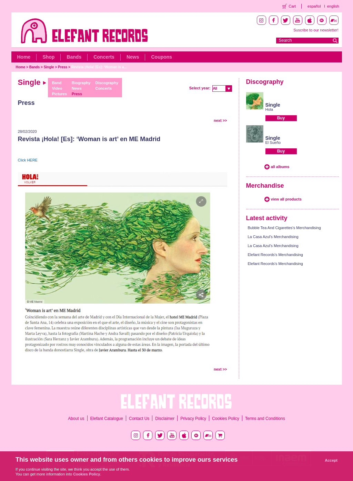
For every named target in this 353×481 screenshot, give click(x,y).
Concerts (103, 57)
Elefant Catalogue (106, 418)
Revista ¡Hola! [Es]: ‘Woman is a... (99, 67)
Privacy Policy (193, 418)
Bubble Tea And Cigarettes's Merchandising (284, 228)
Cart (292, 6)
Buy (281, 118)
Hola (269, 109)
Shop (48, 57)
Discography (106, 83)
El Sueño (273, 142)
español (314, 6)
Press (62, 67)
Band (57, 83)
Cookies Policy (225, 418)
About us (76, 418)
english (333, 6)
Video (57, 88)
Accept (331, 460)
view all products (286, 199)
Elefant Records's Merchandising (275, 255)
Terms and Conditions (265, 418)
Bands (74, 57)
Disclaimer (164, 418)
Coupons (161, 57)
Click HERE (28, 160)
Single (49, 67)
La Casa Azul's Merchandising (273, 237)
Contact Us (139, 418)
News (133, 57)
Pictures (59, 94)
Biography (81, 83)
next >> (220, 120)
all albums (280, 167)
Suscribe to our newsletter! (315, 30)
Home (24, 57)
